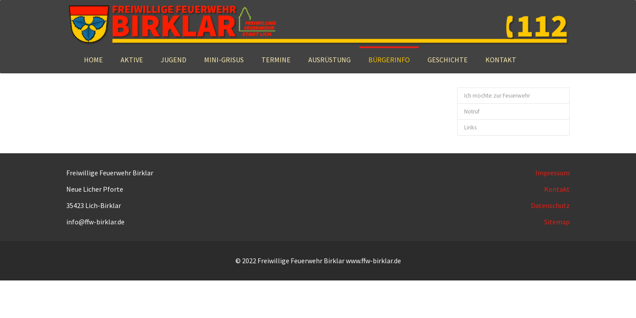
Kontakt (557, 189)
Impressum (552, 172)
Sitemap (557, 221)
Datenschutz (550, 205)
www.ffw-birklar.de (373, 260)
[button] (132, 59)
